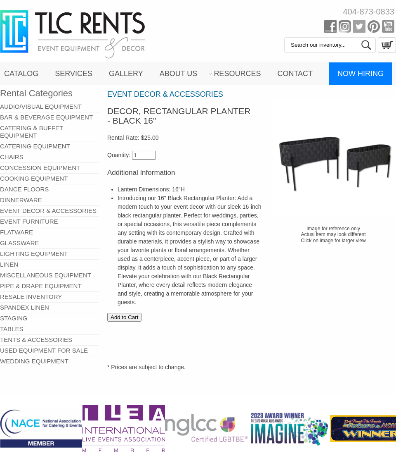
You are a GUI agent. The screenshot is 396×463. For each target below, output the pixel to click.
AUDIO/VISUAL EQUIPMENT (41, 106)
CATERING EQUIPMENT (35, 146)
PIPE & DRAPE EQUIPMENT (41, 285)
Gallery (126, 73)
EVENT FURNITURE (29, 221)
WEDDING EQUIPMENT (34, 361)
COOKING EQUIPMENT (34, 178)
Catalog (21, 73)
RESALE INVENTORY (31, 296)
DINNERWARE (21, 199)
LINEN (9, 264)
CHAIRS (12, 156)
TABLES (11, 328)
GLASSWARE (19, 242)
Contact (295, 73)
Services (73, 73)
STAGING (13, 318)
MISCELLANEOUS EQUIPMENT (45, 275)
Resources (237, 73)
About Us (179, 73)
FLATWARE (16, 232)
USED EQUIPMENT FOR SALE (44, 350)
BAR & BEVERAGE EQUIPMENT (46, 117)
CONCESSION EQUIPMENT (40, 167)
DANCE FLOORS (24, 189)
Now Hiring (360, 73)
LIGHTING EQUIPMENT (34, 253)
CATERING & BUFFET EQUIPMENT (31, 131)
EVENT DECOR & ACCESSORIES (48, 210)
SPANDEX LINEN (24, 307)
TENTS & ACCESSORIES (36, 339)
